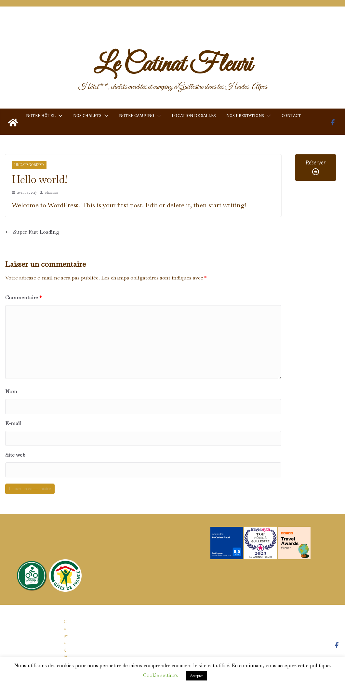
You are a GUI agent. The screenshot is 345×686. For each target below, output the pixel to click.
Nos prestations (245, 115)
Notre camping (136, 115)
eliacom (51, 192)
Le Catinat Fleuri (173, 65)
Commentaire (23, 297)
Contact (291, 115)
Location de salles (194, 115)
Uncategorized (29, 165)
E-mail (13, 423)
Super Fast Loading (32, 231)
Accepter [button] (196, 675)
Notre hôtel (41, 115)
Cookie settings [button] (160, 675)
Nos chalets (87, 115)
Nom (11, 391)
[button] (59, 116)
